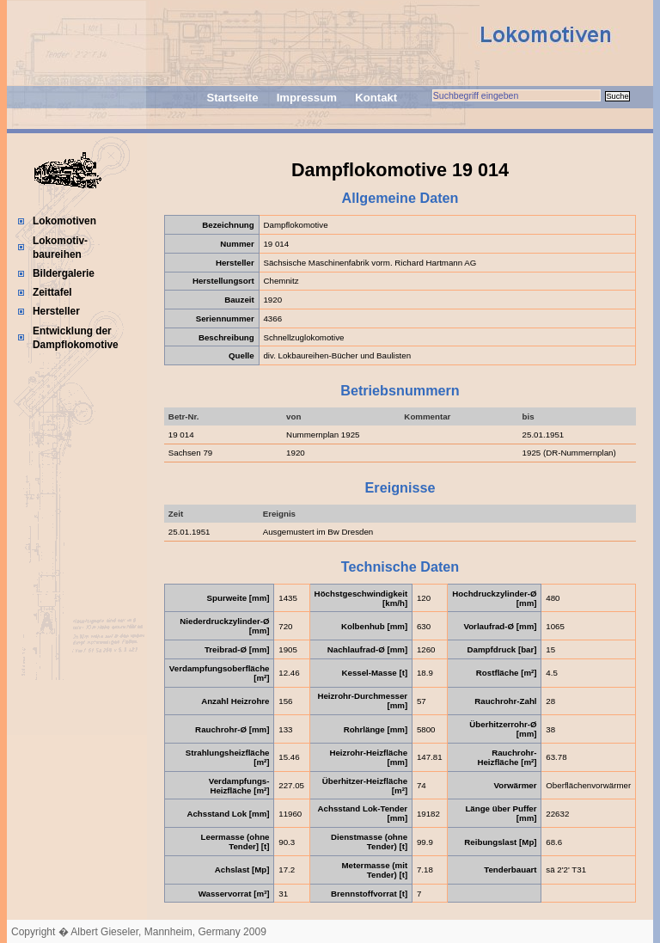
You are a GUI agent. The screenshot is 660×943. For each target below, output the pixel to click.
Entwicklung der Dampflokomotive (76, 338)
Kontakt (376, 97)
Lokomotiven (64, 221)
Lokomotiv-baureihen (60, 247)
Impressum (307, 97)
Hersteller (56, 311)
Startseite (232, 97)
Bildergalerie (64, 273)
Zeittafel (52, 292)
